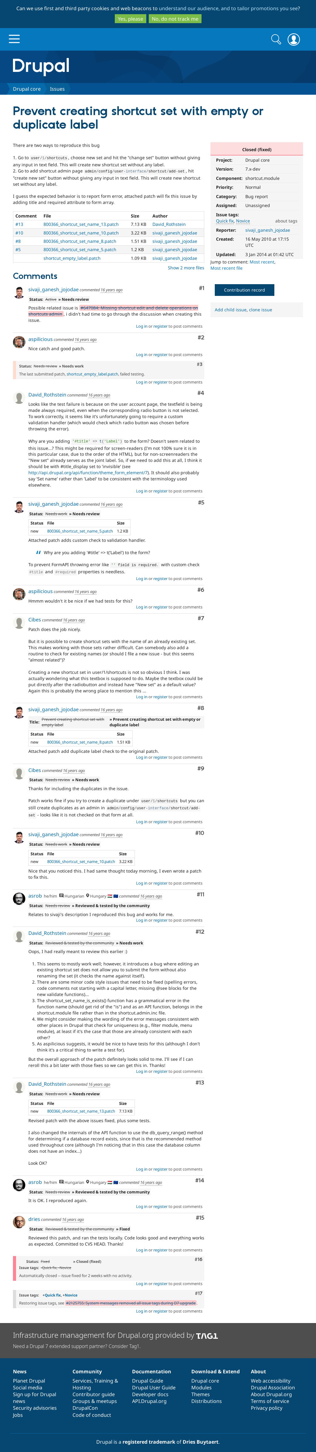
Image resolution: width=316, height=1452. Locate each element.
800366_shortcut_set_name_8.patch (80, 240)
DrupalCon (85, 1403)
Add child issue (231, 310)
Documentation (151, 1366)
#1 (201, 287)
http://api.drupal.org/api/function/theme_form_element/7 (88, 471)
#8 (18, 240)
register (160, 325)
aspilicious (40, 337)
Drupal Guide (147, 1375)
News (20, 1366)
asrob (35, 890)
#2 (201, 336)
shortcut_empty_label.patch (72, 257)
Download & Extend (215, 1366)
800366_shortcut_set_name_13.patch (81, 223)
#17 (198, 1288)
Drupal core (27, 88)
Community (87, 1366)
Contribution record (244, 290)
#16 (198, 1254)
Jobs (18, 1410)
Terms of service (270, 1396)
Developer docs (150, 1389)
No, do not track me (175, 18)
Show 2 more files (186, 266)
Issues (57, 88)
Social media (27, 1382)
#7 (201, 615)
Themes (200, 1389)
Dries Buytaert (200, 1436)
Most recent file (226, 268)
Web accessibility (270, 1375)
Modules (201, 1382)
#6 (201, 587)
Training (103, 1375)
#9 (201, 765)
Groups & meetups (95, 1396)
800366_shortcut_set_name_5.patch (80, 248)
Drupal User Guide (154, 1382)
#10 (19, 231)
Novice (243, 221)
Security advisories (35, 1403)
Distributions (206, 1396)
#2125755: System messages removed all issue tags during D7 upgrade (131, 1298)
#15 (200, 1213)
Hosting (82, 1382)
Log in (142, 325)
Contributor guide (94, 1389)
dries (34, 1214)
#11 (200, 889)
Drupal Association (273, 1382)
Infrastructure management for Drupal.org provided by (115, 1330)
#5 (18, 248)
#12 (200, 927)
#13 (19, 223)
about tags (286, 221)
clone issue (260, 310)
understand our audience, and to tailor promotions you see (228, 8)
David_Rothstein (169, 223)
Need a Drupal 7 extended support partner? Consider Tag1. (77, 1341)
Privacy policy (266, 1403)
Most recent (262, 262)
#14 (199, 1175)
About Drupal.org (271, 1389)
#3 (199, 363)
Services (82, 1375)
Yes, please (130, 18)
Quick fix (225, 221)
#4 (201, 392)
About (258, 1366)
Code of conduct (92, 1410)
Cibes (34, 616)
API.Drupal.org (149, 1396)
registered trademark (149, 1436)
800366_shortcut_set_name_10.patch (81, 231)
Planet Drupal (29, 1375)
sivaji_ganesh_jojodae (267, 230)
